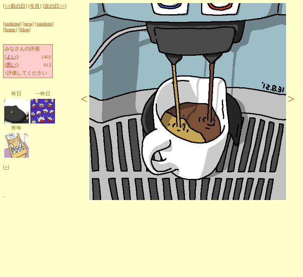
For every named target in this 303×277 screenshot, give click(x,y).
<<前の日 (15, 6)
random (44, 24)
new (28, 24)
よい (11, 57)
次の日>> (54, 6)
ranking (12, 24)
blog (24, 29)
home (10, 29)
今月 (35, 6)
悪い (11, 65)
